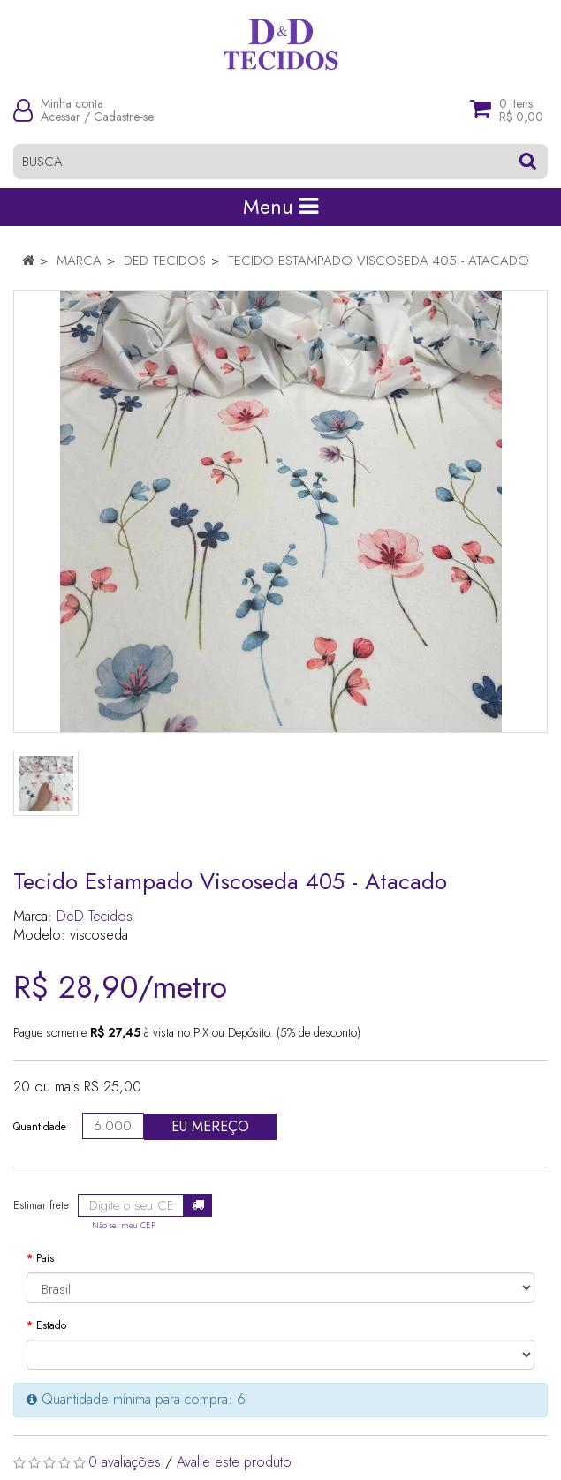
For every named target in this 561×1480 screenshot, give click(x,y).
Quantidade (39, 1127)
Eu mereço (210, 1126)
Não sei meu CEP (123, 1225)
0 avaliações (124, 1462)
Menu (280, 207)
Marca (79, 260)
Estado (51, 1325)
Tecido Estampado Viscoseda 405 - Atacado (378, 260)
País (45, 1258)
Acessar (60, 116)
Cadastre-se (124, 116)
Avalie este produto (234, 1462)
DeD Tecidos (165, 260)
